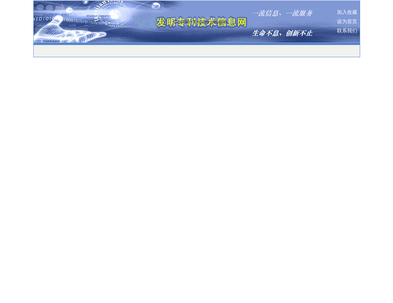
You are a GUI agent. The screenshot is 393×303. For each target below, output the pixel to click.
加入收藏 (347, 12)
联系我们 (347, 31)
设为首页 (347, 21)
